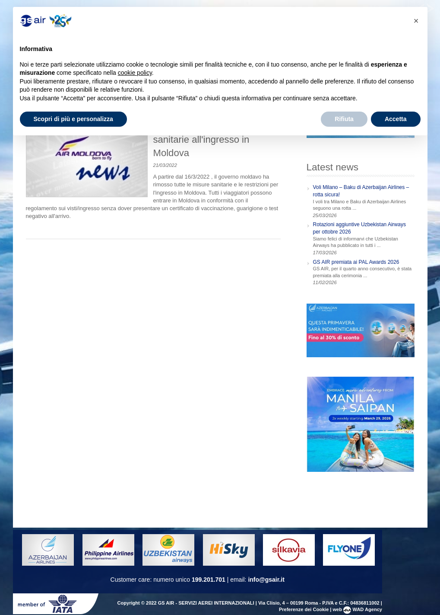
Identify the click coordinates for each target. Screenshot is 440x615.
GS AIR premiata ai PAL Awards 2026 (356, 262)
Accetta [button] (396, 118)
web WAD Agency (357, 609)
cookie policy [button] (135, 72)
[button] (416, 21)
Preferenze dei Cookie (304, 609)
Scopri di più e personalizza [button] (73, 118)
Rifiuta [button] (344, 118)
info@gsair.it (266, 579)
